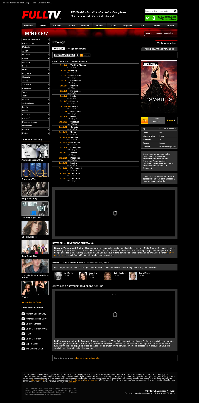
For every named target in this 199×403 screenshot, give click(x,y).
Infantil (170, 26)
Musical (25, 129)
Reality (71, 26)
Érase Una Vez (35, 171)
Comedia (26, 77)
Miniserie (26, 47)
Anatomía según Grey (35, 152)
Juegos (27, 3)
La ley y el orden (33, 339)
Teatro (24, 96)
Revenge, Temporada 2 (76, 49)
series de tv (36, 33)
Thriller (25, 81)
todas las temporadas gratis (87, 358)
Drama (25, 70)
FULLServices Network (164, 391)
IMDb (157, 179)
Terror (24, 92)
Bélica (24, 66)
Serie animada (28, 103)
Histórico (26, 55)
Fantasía (26, 114)
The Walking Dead (34, 349)
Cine (114, 26)
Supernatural (32, 344)
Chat (22, 3)
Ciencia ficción (28, 43)
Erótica (25, 133)
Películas (28, 26)
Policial (25, 58)
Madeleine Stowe (93, 274)
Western (25, 99)
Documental (27, 126)
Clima (49, 3)
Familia (25, 107)
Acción (25, 51)
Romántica (26, 88)
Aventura (26, 62)
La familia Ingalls (33, 324)
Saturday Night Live (35, 210)
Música (99, 26)
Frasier (35, 289)
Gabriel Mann (144, 273)
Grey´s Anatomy (35, 190)
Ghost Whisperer (35, 229)
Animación (26, 118)
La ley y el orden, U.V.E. (37, 329)
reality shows (78, 380)
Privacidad (160, 393)
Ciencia (156, 26)
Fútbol (34, 3)
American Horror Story (36, 319)
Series (43, 26)
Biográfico (26, 73)
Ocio (142, 26)
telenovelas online (91, 380)
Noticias (85, 26)
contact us (72, 382)
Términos (170, 393)
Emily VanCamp (120, 273)
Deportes (127, 26)
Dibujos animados (29, 122)
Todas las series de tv (31, 40)
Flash (28, 334)
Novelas (57, 26)
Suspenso (26, 85)
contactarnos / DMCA (37, 380)
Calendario (42, 3)
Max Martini (68, 273)
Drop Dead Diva (35, 248)
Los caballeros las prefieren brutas (35, 269)
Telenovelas (14, 3)
